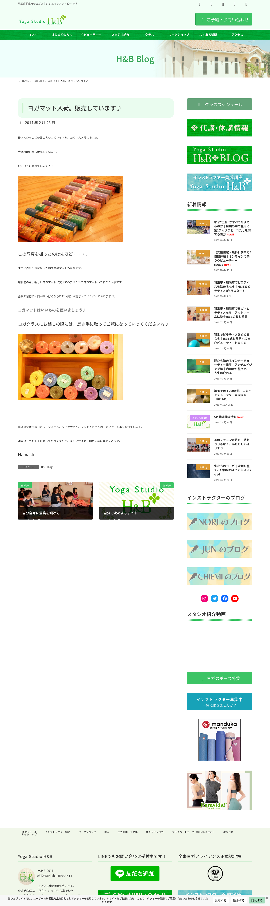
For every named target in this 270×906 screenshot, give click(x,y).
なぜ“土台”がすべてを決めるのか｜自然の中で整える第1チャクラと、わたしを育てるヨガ (232, 228)
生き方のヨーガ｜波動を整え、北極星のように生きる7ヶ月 (232, 470)
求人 (106, 832)
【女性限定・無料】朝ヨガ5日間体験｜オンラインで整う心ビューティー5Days (232, 258)
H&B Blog (47, 467)
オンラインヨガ (155, 832)
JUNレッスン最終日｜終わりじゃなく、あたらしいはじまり (232, 444)
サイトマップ (29, 834)
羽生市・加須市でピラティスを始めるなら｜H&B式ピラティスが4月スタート (232, 286)
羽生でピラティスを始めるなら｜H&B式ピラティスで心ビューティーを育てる (232, 338)
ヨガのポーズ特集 (128, 832)
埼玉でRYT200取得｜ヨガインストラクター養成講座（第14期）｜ (232, 395)
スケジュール (29, 832)
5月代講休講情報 (229, 417)
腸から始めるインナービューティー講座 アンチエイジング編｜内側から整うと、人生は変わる (233, 366)
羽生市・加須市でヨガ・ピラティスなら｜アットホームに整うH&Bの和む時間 (232, 312)
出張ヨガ (228, 832)
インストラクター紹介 (57, 832)
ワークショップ (87, 832)
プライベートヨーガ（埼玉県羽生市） (193, 832)
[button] (219, 104)
